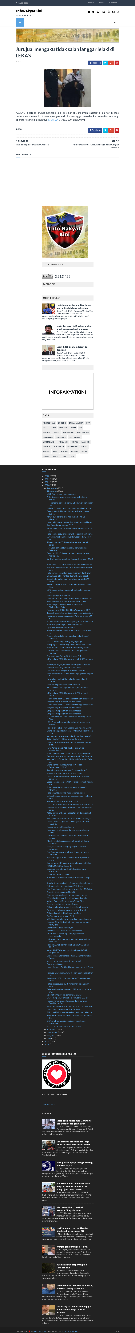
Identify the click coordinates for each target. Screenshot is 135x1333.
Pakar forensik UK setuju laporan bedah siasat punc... (68, 510)
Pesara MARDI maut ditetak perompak (64, 928)
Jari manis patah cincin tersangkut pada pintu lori (69, 506)
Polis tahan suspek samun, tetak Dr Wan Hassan (69, 751)
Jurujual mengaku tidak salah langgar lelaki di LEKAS (67, 678)
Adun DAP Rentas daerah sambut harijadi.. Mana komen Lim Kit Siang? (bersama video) (73, 1184)
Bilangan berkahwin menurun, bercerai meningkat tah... (69, 566)
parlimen (86, 440)
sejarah (74, 449)
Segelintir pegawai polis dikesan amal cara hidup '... (69, 880)
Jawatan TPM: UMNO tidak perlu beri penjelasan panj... (69, 806)
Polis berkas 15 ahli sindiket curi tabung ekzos (68, 645)
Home (95, 2)
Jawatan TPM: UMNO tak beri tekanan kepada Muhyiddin (68, 921)
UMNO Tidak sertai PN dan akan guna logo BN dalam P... (68, 775)
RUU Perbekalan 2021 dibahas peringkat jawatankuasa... (65, 746)
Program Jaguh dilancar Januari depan (64, 699)
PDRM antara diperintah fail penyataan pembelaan (70, 619)
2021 (47, 480)
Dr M (45, 426)
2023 (47, 474)
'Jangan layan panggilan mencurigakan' (64, 708)
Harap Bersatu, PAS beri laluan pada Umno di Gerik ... (70, 966)
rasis (55, 449)
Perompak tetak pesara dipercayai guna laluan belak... (68, 829)
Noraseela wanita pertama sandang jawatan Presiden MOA (67, 999)
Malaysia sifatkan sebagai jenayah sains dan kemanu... (67, 845)
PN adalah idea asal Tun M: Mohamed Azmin (67, 896)
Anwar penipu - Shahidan (58, 593)
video (55, 454)
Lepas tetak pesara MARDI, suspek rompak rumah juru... (70, 780)
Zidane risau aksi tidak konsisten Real (64, 911)
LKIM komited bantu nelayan (60, 925)
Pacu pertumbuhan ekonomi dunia (62, 902)
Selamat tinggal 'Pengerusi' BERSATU (64, 992)
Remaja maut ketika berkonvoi (60, 824)
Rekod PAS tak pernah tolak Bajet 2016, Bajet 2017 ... (68, 943)
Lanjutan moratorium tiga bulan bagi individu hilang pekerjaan (73, 304)
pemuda (46, 445)
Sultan (46, 454)
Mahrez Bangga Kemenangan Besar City (65, 899)
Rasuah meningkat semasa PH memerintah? (67, 768)
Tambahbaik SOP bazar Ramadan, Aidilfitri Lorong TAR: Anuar (74, 1285)
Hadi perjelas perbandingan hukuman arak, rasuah (69, 642)
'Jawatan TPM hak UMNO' (59, 872)
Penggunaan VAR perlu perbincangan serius (67, 892)
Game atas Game (55, 962)
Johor (57, 430)
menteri (74, 440)
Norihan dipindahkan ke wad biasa (62, 799)
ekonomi (63, 426)
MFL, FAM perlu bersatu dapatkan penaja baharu (69, 917)
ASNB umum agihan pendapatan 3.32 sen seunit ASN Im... (69, 811)
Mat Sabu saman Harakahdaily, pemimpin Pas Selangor (67, 546)
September (52, 1030)
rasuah (64, 449)
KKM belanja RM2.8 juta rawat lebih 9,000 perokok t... (70, 658)
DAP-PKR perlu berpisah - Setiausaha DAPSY (68, 995)
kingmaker (61, 435)
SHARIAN (50, 120)
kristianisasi (74, 435)
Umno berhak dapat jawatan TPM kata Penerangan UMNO (64, 763)
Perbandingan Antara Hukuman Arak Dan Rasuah (69, 754)
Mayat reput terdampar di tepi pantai (64, 959)
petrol (84, 445)
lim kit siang (48, 440)
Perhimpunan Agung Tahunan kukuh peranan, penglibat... (68, 850)
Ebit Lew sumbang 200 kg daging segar (65, 639)
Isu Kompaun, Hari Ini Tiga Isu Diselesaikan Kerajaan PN (72, 1227)
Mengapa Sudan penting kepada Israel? (65, 771)
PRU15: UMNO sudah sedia (59, 864)
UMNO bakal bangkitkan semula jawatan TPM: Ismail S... (68, 820)
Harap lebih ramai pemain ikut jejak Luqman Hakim (69, 520)
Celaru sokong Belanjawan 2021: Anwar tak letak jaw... (69, 988)
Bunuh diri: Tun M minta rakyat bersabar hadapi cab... (68, 876)
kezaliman (48, 435)
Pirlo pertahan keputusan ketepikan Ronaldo (67, 905)
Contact (117, 2)
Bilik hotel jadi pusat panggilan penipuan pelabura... (70, 1010)
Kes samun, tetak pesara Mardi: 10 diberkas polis (69, 734)
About (105, 2)
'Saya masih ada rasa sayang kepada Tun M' (66, 908)
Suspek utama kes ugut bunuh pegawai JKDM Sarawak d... (68, 577)
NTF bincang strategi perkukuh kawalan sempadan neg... (70, 501)
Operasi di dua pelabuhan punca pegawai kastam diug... (69, 741)
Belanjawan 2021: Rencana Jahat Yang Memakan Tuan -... (69, 977)
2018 (47, 1042)
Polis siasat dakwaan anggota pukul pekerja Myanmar (67, 786)
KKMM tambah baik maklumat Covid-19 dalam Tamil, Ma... (68, 840)
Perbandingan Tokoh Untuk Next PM (64, 654)
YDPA (72, 454)
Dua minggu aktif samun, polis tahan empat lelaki (69, 860)
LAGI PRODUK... (49, 1102)
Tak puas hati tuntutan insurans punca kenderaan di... (69, 1014)
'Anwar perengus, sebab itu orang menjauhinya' (68, 662)
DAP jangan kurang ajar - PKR (60, 914)
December (52, 486)
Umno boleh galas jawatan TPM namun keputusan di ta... (70, 729)
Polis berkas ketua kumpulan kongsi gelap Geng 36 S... (70, 672)
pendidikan (59, 445)
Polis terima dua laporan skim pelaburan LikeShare (69, 562)
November (52, 489)
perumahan (72, 445)
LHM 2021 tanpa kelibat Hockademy (63, 1007)
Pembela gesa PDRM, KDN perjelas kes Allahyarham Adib (65, 603)
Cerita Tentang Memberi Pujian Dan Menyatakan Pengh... (69, 954)
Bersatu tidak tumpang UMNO (61, 890)
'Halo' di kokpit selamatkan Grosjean (63, 682)
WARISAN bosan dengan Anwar (61, 492)
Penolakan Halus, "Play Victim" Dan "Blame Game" (69, 725)
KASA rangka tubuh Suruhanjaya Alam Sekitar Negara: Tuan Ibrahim (73, 1307)
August (51, 1033)
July (49, 1036)
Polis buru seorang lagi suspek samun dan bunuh (69, 570)
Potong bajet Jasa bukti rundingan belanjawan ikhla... (68, 982)
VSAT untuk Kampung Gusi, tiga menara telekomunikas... (65, 932)
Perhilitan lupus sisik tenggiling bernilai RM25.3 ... (69, 887)
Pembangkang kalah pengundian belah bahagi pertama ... (67, 635)
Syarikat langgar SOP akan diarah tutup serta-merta (68, 856)
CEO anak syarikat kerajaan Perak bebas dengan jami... (69, 588)
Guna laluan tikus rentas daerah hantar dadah (67, 573)
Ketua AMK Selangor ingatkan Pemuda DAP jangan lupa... (67, 949)
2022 (47, 477)
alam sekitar (49, 421)
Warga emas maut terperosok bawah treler (66, 599)
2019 (47, 1039)
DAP (88, 421)
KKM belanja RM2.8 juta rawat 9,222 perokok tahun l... (67, 686)
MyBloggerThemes (67, 1329)
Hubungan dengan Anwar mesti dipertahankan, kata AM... (68, 938)
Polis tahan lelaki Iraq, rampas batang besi (66, 790)
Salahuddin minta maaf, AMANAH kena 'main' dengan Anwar (74, 1120)
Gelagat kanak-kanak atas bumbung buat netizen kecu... (69, 794)
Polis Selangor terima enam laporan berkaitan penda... (67, 496)
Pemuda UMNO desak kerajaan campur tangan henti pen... (68, 552)
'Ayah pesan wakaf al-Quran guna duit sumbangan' (70, 1004)
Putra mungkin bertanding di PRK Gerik (65, 884)
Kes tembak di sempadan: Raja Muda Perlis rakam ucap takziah (73, 1141)
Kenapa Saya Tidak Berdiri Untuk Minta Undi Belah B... (70, 758)
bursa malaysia (76, 421)
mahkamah (63, 440)
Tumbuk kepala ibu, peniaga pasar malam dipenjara (70, 611)
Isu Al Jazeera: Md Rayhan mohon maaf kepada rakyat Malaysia (74, 325)
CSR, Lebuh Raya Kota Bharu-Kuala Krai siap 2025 (70, 802)
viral (63, 454)
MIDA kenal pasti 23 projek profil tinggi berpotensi (70, 696)
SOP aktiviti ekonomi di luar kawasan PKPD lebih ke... (69, 535)
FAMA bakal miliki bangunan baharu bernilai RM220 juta (70, 527)
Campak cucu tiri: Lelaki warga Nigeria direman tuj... (70, 596)
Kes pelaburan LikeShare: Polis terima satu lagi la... (70, 816)
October (51, 1027)
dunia (53, 426)
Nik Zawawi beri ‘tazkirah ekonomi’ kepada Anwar (69, 1207)
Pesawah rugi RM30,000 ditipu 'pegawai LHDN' (68, 607)
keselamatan (83, 430)
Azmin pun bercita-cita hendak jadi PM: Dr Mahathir (66, 515)
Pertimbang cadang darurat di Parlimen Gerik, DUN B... (70, 615)
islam (73, 426)
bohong (62, 421)
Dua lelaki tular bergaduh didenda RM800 (65, 668)
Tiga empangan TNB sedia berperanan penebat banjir (68, 541)
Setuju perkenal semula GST (60, 523)
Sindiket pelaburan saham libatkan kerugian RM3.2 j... (70, 557)
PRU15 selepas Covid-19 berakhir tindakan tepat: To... (69, 583)
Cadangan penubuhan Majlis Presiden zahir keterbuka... (66, 868)
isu (80, 426)
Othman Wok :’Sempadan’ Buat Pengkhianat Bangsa (67, 649)
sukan (84, 449)
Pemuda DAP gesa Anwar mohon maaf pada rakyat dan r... (70, 971)
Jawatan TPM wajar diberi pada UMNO (64, 665)
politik (46, 449)
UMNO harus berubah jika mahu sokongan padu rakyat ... (68, 721)
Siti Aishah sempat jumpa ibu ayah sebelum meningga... (66, 1019)
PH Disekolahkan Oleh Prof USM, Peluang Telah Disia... (69, 715)
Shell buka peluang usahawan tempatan (65, 622)
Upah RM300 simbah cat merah (61, 625)
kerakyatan (68, 430)
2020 (47, 483)
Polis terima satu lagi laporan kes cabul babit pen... (69, 531)
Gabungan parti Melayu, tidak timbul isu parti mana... (67, 834)
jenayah (46, 430)
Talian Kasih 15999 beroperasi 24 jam (64, 737)
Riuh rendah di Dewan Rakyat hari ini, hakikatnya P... (69, 629)
